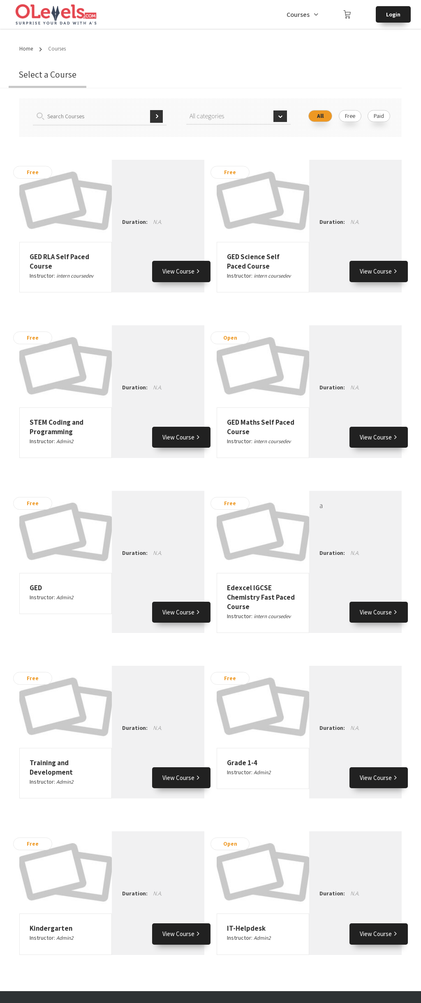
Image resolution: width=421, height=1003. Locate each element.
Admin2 (64, 441)
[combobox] (238, 116)
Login (393, 14)
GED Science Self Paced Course (253, 261)
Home (26, 48)
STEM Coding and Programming (56, 427)
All (320, 116)
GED (36, 587)
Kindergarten (51, 928)
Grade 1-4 (242, 762)
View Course (181, 271)
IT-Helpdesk (246, 928)
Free (350, 116)
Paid (379, 116)
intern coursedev (74, 275)
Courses (298, 14)
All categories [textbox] (207, 116)
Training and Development (51, 767)
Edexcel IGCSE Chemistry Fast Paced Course (261, 597)
